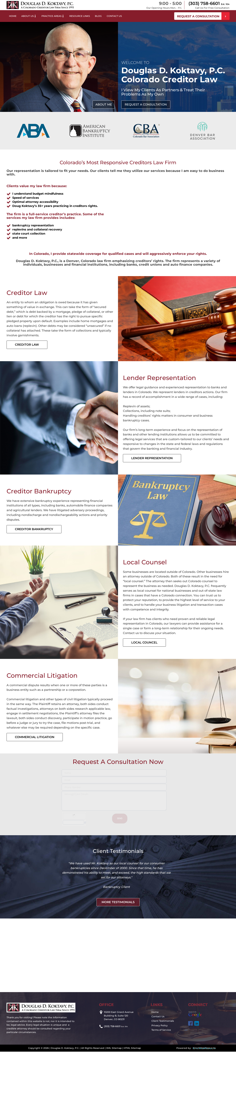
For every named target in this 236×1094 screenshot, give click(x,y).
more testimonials (118, 933)
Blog (98, 16)
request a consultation (146, 104)
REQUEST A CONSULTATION (198, 16)
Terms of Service (161, 1060)
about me (103, 104)
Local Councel (144, 642)
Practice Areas (52, 16)
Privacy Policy (159, 1056)
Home (12, 16)
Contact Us (114, 16)
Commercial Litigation (34, 737)
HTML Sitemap (132, 1079)
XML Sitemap (114, 1079)
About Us (29, 16)
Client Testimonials (162, 1051)
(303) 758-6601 (208, 3)
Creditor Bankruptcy (34, 529)
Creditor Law (27, 344)
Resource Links (79, 16)
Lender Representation (152, 458)
